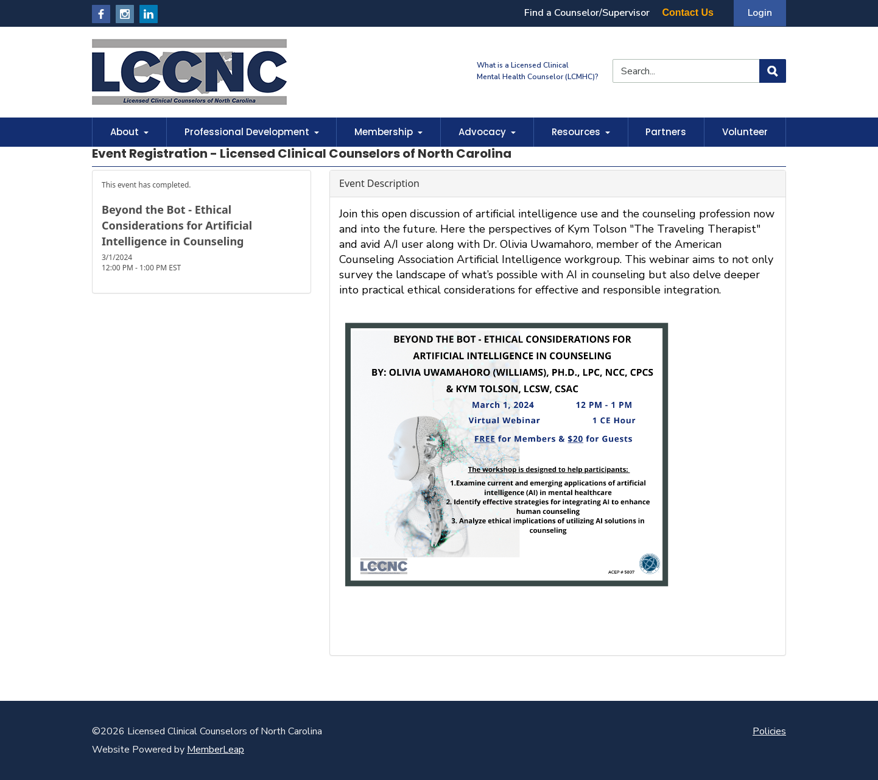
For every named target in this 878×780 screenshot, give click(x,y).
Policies (769, 731)
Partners (665, 131)
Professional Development (251, 131)
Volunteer (745, 131)
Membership (388, 131)
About (129, 131)
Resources (581, 131)
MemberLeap (215, 749)
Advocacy (487, 131)
